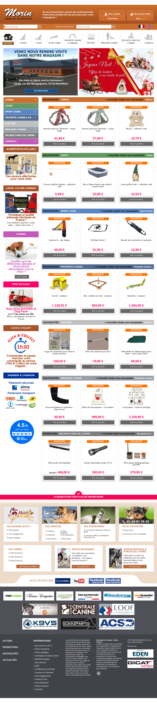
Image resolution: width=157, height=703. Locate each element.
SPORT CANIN (55, 43)
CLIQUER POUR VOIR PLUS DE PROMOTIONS (78, 497)
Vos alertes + (52, 539)
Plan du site (131, 646)
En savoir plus (83, 567)
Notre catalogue (64, 532)
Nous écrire (128, 530)
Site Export (66, 539)
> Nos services (39, 662)
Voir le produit (59, 144)
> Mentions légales (41, 659)
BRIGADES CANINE (109, 43)
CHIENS (23, 43)
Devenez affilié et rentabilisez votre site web (96, 536)
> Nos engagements (42, 676)
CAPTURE (91, 43)
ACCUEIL (8, 43)
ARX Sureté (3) (16, 553)
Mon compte (112, 14)
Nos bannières (68, 535)
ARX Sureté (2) (16, 557)
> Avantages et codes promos (46, 656)
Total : (140, 19)
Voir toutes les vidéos (28, 566)
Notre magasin (15, 538)
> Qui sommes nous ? (42, 646)
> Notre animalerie (41, 649)
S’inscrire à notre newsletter (135, 534)
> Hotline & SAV (40, 679)
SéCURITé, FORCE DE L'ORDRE (131, 42)
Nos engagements (16, 534)
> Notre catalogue (41, 652)
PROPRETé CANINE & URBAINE (73, 42)
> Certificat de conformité (44, 669)
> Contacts (38, 689)
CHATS (39, 43)
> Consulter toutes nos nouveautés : (125, 99)
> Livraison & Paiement (43, 672)
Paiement (51, 535)
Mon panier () (142, 14)
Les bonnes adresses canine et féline (97, 531)
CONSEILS (149, 43)
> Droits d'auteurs (41, 686)
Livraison (50, 531)
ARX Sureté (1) (16, 561)
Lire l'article (22, 277)
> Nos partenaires (41, 683)
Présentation (14, 530)
